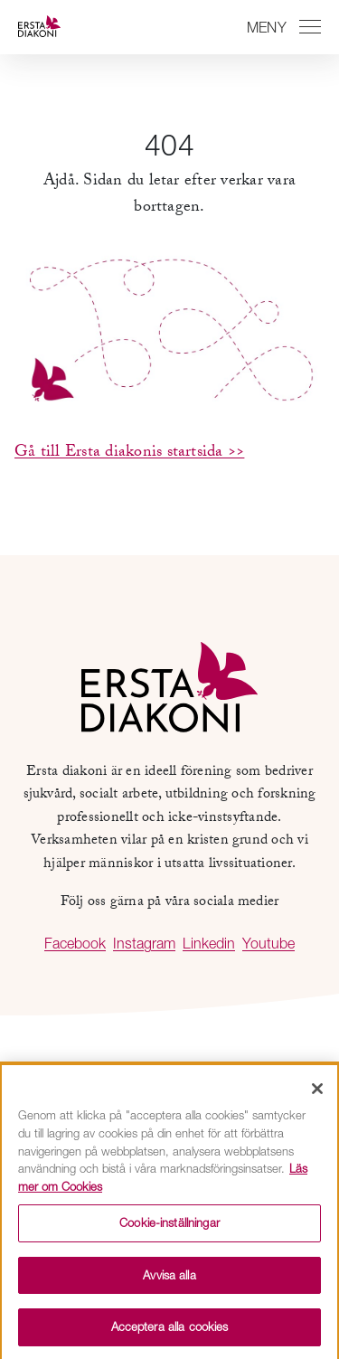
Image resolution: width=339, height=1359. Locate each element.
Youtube (268, 943)
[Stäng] (317, 1094)
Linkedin (209, 943)
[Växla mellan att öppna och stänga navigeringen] (281, 27)
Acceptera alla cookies (170, 1332)
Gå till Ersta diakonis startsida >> (129, 453)
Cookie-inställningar (169, 1227)
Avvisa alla (169, 1279)
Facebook (75, 943)
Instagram (144, 943)
